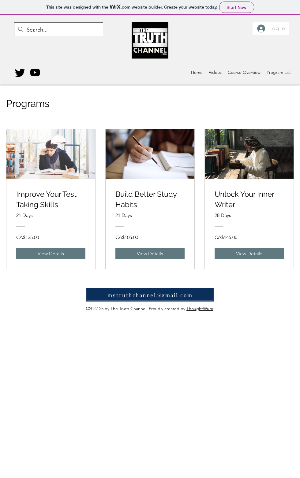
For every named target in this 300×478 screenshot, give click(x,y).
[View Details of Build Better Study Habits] (150, 253)
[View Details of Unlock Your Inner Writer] (249, 253)
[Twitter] (20, 72)
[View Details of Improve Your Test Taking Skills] (50, 253)
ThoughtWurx (199, 308)
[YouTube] (35, 72)
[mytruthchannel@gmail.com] (150, 295)
